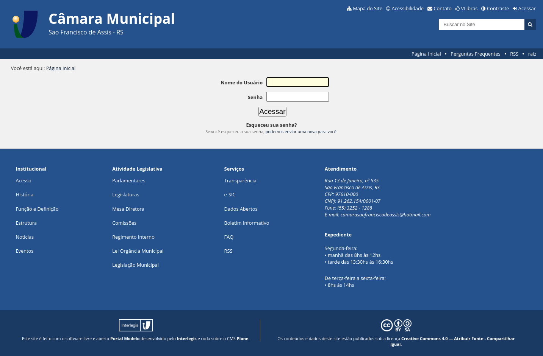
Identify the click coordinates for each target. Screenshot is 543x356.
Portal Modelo (124, 338)
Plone (243, 338)
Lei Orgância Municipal (137, 250)
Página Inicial (426, 53)
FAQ (229, 236)
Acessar (527, 8)
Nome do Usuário (242, 82)
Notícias (25, 236)
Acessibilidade (408, 8)
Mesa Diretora (128, 208)
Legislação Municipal (135, 264)
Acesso (23, 180)
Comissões (124, 222)
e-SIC (230, 194)
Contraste (498, 8)
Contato (443, 8)
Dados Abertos (241, 208)
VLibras (469, 8)
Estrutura (26, 222)
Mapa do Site (367, 8)
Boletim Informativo (246, 222)
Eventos (24, 250)
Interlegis (187, 338)
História (24, 194)
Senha (255, 97)
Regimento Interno (133, 236)
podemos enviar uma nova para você (301, 131)
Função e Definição (37, 208)
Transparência (240, 180)
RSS (514, 53)
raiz (532, 53)
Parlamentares (128, 180)
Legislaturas (125, 194)
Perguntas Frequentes (475, 53)
